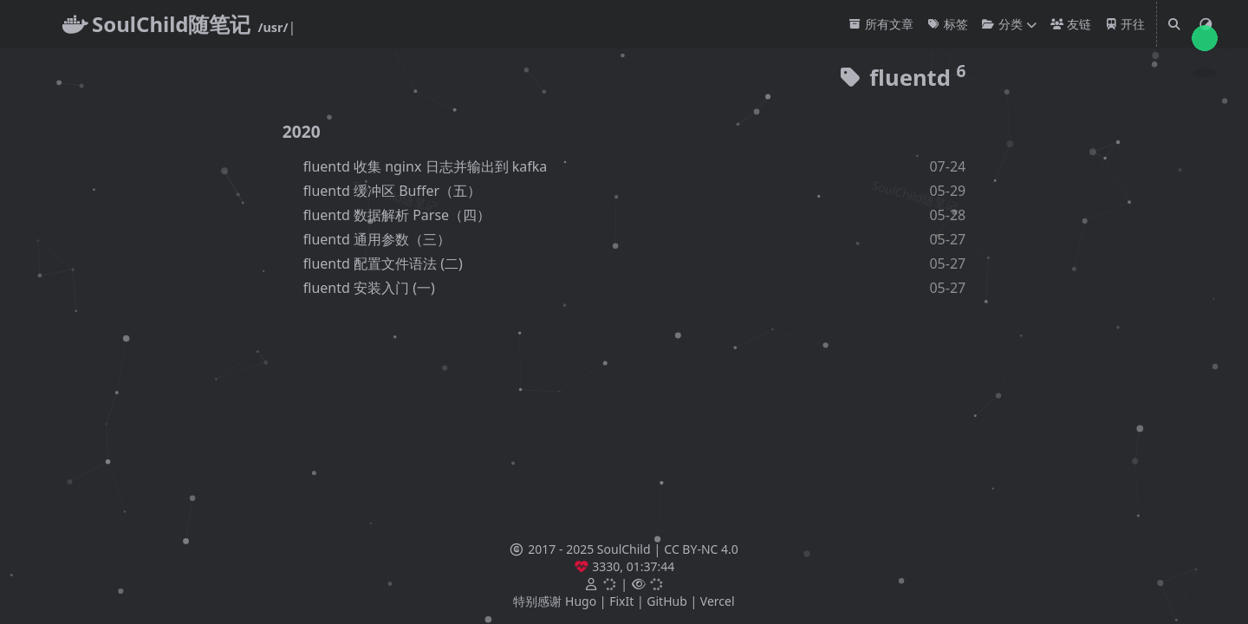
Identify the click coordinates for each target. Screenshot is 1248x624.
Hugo (580, 601)
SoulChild (624, 549)
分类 (1002, 24)
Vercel (717, 601)
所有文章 (880, 24)
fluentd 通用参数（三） (377, 239)
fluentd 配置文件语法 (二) (383, 263)
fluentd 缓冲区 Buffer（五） (392, 190)
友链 (1070, 24)
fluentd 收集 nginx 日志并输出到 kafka (425, 166)
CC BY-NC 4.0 (701, 549)
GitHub (667, 601)
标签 (947, 24)
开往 (1125, 24)
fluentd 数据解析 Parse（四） (397, 214)
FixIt (621, 601)
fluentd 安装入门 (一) (369, 287)
